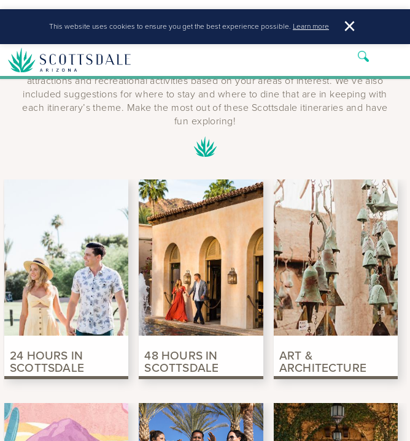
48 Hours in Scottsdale (181, 360)
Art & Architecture (322, 360)
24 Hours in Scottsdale (47, 360)
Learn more (311, 28)
